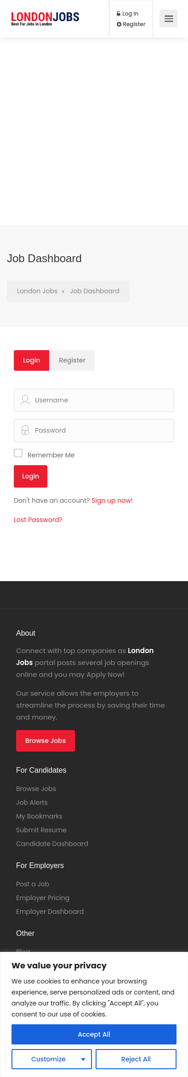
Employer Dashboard (50, 911)
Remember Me (51, 455)
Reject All (136, 1059)
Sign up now (111, 500)
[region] (94, 1014)
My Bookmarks (39, 816)
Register (131, 24)
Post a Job (32, 884)
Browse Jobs (45, 740)
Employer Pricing (42, 897)
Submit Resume (41, 830)
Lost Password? (38, 519)
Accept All (94, 1034)
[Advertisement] (94, 131)
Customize (48, 1059)
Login (31, 360)
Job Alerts (32, 802)
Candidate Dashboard (52, 843)
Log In (128, 13)
